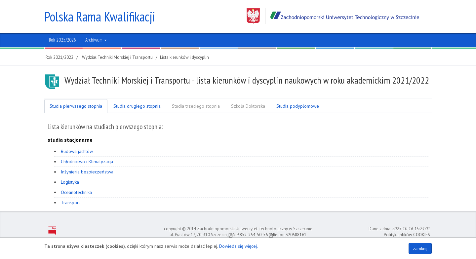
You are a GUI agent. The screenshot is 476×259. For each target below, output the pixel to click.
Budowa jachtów (77, 151)
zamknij (420, 248)
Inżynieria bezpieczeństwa (87, 172)
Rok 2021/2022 (59, 57)
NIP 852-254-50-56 (248, 235)
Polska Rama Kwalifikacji (99, 16)
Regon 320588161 (287, 235)
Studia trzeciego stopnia (196, 106)
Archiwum (96, 40)
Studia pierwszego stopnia (76, 106)
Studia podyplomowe (297, 106)
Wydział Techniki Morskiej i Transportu (117, 57)
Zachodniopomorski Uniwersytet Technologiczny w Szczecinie (333, 16)
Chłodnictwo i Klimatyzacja (87, 162)
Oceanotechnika (76, 192)
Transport (70, 202)
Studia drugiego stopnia (137, 106)
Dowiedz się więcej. (238, 246)
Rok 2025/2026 (62, 40)
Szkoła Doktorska (248, 106)
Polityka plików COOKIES (407, 235)
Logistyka (70, 182)
